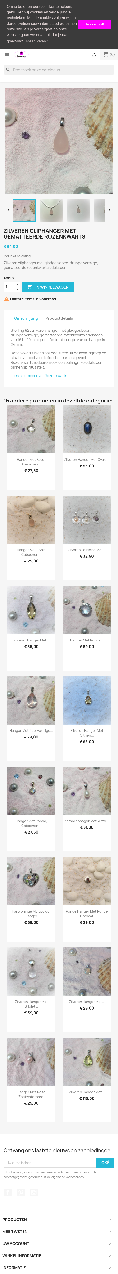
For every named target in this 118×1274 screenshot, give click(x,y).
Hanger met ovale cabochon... (31, 552)
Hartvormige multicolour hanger (31, 913)
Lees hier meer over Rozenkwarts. (39, 375)
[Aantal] (9, 286)
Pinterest (21, 1192)
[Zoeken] (59, 69)
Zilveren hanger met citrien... (86, 732)
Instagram (34, 1192)
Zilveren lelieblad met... (87, 549)
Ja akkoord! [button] (94, 24)
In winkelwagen (48, 287)
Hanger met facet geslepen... (31, 461)
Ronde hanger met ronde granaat (87, 913)
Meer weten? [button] (37, 41)
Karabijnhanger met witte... (86, 820)
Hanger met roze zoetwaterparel (31, 1094)
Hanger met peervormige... (31, 730)
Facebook (8, 1192)
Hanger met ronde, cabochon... (31, 823)
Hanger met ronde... (87, 640)
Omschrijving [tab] (26, 318)
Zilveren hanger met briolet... (31, 1003)
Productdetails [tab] (59, 318)
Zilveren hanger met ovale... (86, 459)
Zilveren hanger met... (31, 640)
